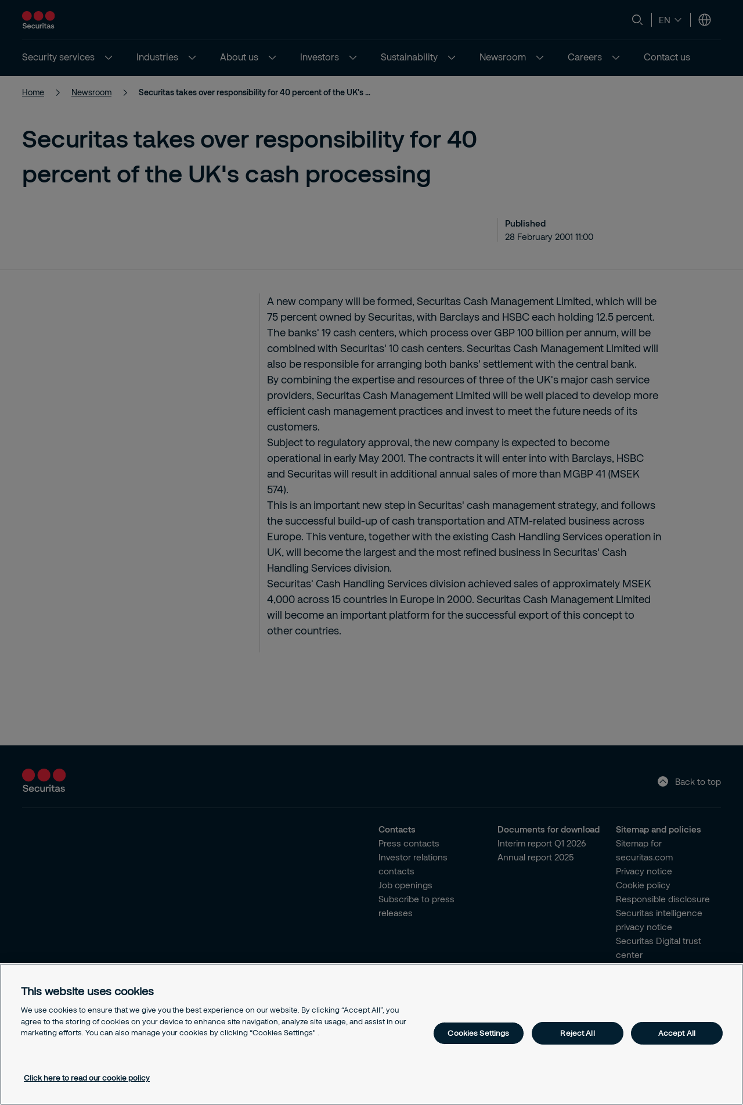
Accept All (676, 1033)
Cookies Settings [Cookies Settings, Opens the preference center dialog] (478, 1033)
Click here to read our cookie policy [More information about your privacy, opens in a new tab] (87, 1077)
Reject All (577, 1033)
